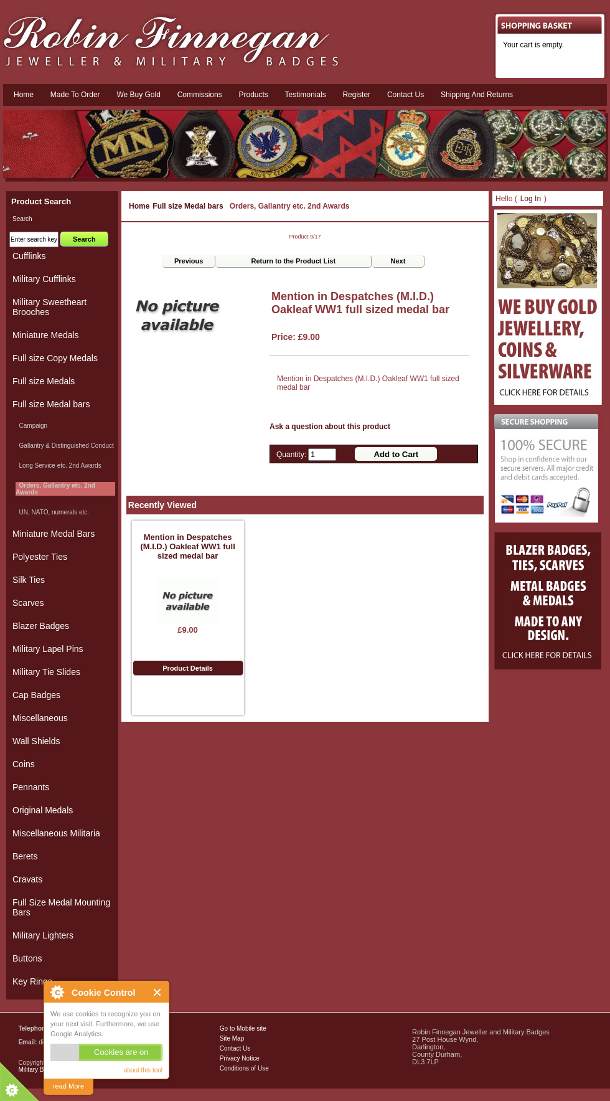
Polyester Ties (39, 557)
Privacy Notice (240, 1058)
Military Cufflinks (44, 279)
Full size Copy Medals (55, 358)
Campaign (31, 425)
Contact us (405, 94)
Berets (24, 856)
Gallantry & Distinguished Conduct (65, 445)
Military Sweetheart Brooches (49, 307)
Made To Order (75, 94)
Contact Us (235, 1048)
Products (253, 94)
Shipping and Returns (477, 94)
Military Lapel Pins (47, 649)
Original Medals (42, 810)
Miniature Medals (45, 335)
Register (356, 94)
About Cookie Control (56, 992)
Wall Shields (36, 741)
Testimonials (305, 94)
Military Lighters (42, 935)
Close (158, 992)
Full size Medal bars (187, 206)
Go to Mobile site (243, 1028)
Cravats (27, 879)
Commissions (199, 94)
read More (68, 1086)
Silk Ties (28, 580)
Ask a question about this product (330, 426)
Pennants (30, 787)
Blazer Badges (40, 626)
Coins (23, 764)
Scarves (28, 603)
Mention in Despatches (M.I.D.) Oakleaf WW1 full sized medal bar (187, 546)
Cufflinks (28, 256)
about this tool (143, 1070)
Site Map (232, 1038)
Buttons (27, 958)
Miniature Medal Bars (53, 534)
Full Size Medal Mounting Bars (61, 907)
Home (24, 94)
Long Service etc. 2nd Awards (58, 465)
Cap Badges (36, 695)
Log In (530, 198)
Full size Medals (43, 381)
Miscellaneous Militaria (56, 833)
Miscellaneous (40, 718)
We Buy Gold (138, 94)
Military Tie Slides (46, 672)
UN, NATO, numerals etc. (52, 512)
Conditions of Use (244, 1068)
